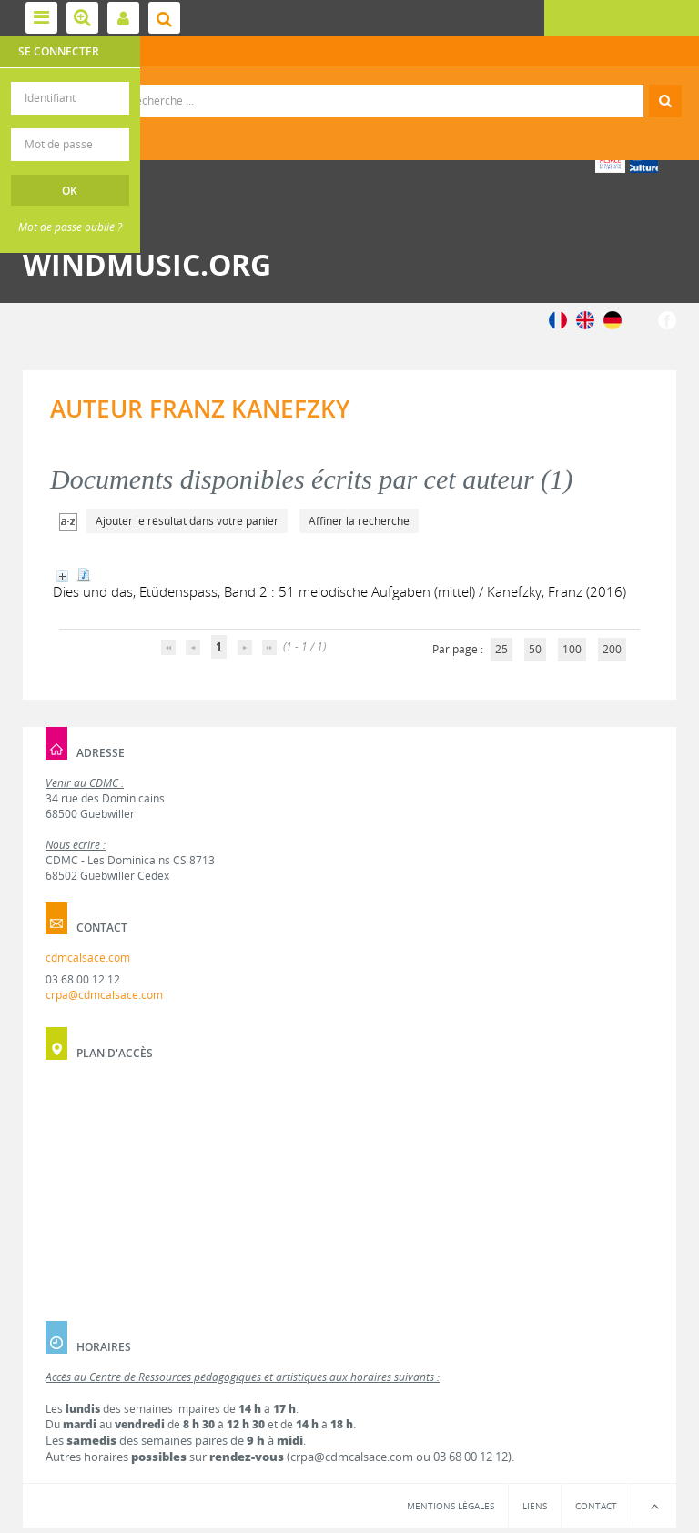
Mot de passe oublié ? (70, 227)
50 (535, 649)
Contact (596, 1505)
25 (501, 649)
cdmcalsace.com (88, 957)
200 (612, 649)
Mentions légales (450, 1505)
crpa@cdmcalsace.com (104, 995)
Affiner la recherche (359, 521)
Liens (534, 1505)
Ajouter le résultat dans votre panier (187, 521)
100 (572, 649)
